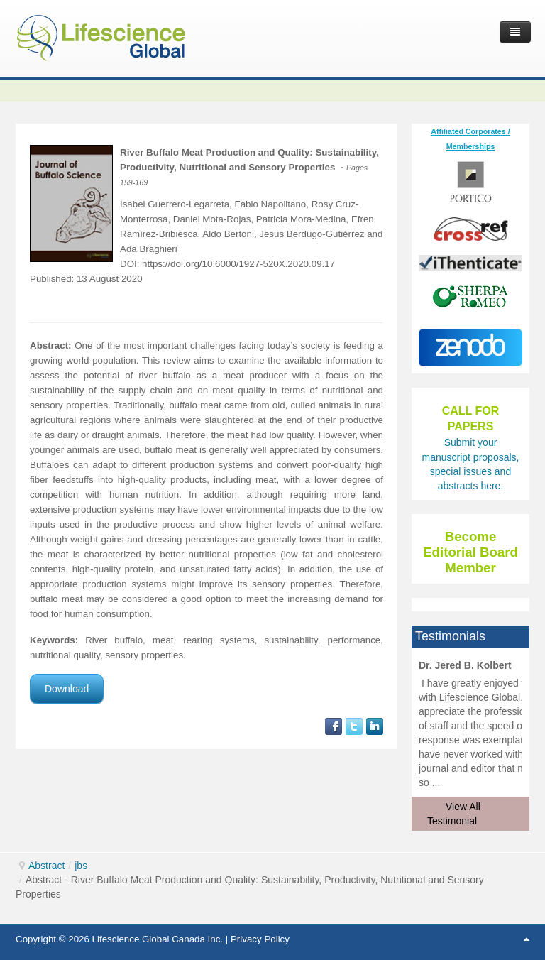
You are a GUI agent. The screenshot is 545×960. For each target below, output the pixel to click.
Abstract (46, 865)
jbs (81, 865)
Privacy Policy (260, 939)
